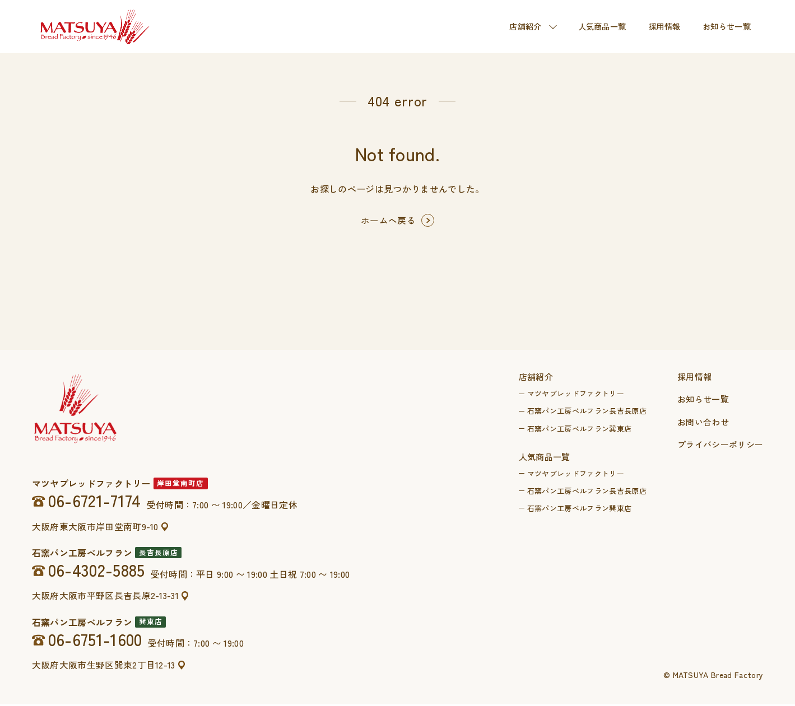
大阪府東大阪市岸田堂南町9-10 (95, 528)
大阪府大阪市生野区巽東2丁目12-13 (104, 666)
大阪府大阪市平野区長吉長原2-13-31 (106, 597)
